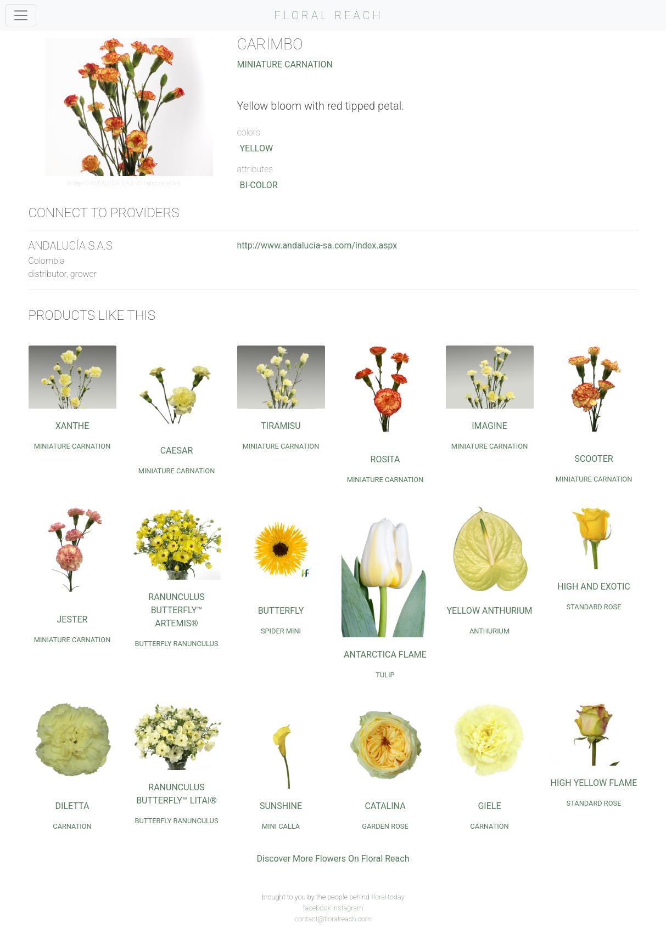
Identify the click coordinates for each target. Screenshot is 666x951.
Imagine (489, 426)
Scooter (593, 459)
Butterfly (281, 610)
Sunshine (281, 806)
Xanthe (72, 426)
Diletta (72, 806)
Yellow (256, 148)
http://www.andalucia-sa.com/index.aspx (317, 245)
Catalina (385, 806)
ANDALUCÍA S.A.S (112, 183)
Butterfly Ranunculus (176, 643)
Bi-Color (259, 185)
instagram (347, 908)
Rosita (385, 459)
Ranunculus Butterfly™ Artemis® (176, 610)
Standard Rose (594, 607)
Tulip (385, 675)
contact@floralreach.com (333, 919)
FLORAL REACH (329, 15)
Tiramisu (280, 426)
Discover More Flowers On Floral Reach (333, 858)
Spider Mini (281, 631)
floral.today (388, 897)
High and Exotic (593, 586)
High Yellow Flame (594, 783)
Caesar (176, 450)
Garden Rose (385, 826)
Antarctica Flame (385, 654)
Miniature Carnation (285, 64)
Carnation (72, 826)
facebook (317, 908)
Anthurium (489, 631)
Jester (72, 619)
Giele (489, 806)
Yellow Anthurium (489, 610)
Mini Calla (281, 826)
